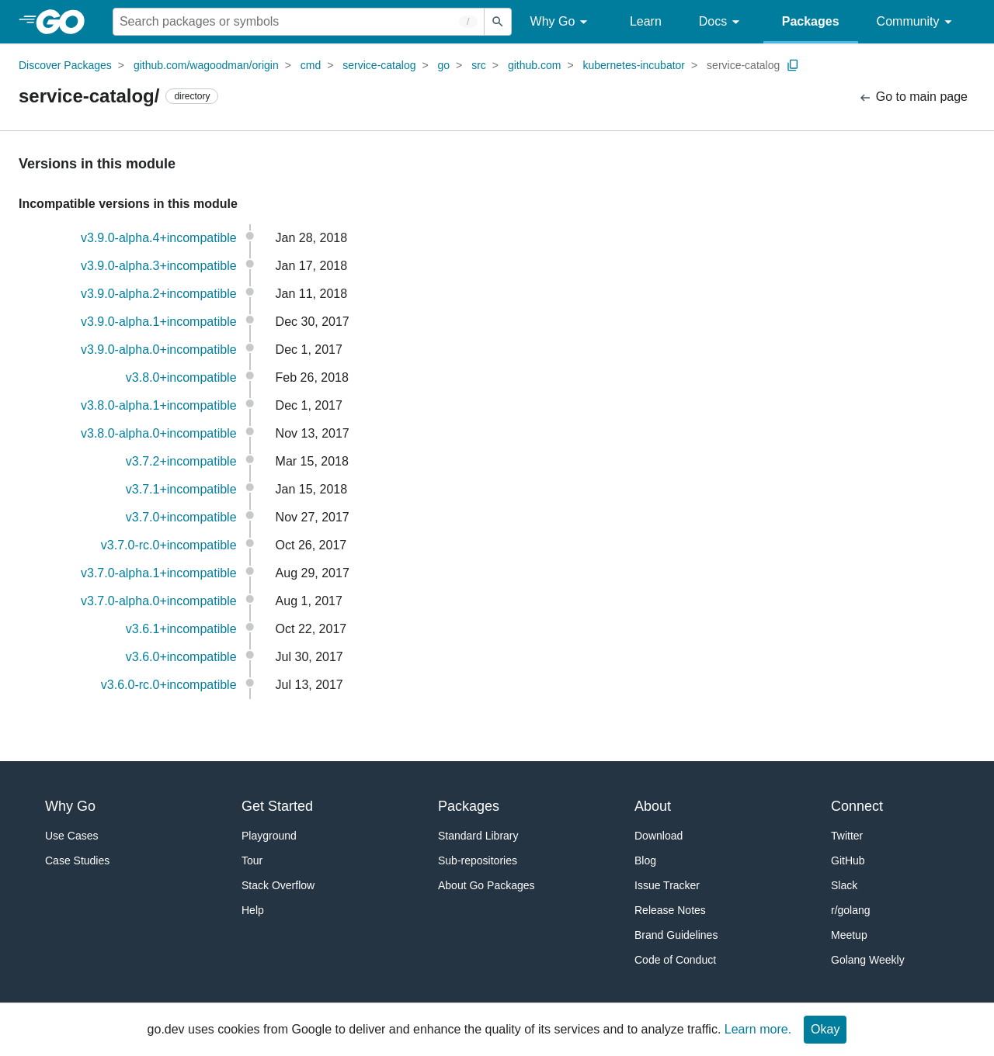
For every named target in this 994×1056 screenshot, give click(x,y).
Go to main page (913, 97)
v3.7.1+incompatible (181, 489)
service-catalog (378, 65)
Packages (810, 21)
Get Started (277, 806)
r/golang (851, 910)
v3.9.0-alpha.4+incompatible (159, 237)
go (444, 65)
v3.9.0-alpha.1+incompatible (159, 321)
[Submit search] (498, 22)
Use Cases (71, 835)
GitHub (848, 860)
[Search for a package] (299, 22)
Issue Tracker (667, 885)
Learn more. (758, 1029)
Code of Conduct (675, 960)
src (478, 65)
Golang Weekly (868, 960)
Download (658, 835)
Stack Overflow (278, 885)
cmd (311, 65)
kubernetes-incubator (634, 65)
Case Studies (77, 860)
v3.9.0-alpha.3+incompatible (159, 265)
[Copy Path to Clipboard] (793, 65)
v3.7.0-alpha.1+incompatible (159, 573)
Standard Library (478, 835)
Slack (844, 885)
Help (253, 910)
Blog (645, 860)
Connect (857, 806)
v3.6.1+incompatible (181, 628)
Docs (722, 22)
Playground (269, 835)
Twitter (847, 835)
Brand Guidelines (676, 935)
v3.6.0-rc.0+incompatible (169, 684)
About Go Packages (486, 885)
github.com (534, 65)
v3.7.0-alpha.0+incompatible (159, 601)
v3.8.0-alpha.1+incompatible (159, 405)
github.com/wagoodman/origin (206, 65)
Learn (646, 21)
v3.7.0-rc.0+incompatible (169, 545)
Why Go (561, 22)
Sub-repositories (477, 860)
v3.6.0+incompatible (181, 656)
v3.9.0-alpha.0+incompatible (159, 349)
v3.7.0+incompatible (181, 517)
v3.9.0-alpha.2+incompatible (159, 293)
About (652, 806)
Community (917, 22)
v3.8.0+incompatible (181, 377)
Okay (825, 1029)
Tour (252, 860)
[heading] (66, 21)
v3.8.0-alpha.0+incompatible (159, 433)
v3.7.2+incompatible (181, 461)
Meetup (849, 935)
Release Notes (670, 910)
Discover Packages (65, 65)
